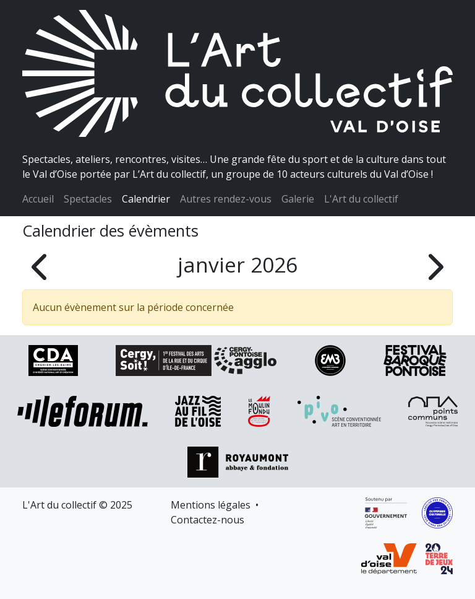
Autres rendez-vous (226, 199)
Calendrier (146, 199)
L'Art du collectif (361, 199)
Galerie (297, 199)
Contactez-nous (207, 520)
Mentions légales (210, 505)
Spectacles (88, 199)
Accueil (38, 199)
